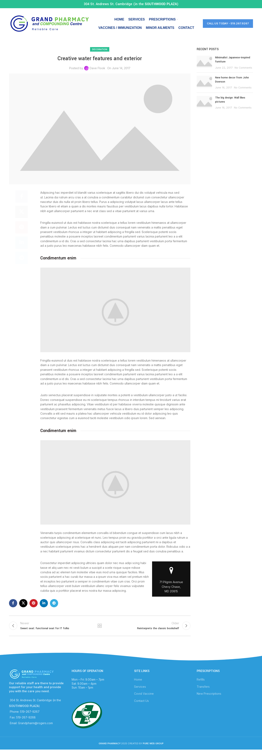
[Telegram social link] (21, 258)
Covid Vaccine (144, 693)
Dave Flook (97, 68)
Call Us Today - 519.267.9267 (228, 23)
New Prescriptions (209, 693)
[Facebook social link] (21, 196)
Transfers (203, 686)
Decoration (99, 49)
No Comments (243, 67)
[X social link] (21, 212)
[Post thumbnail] (204, 62)
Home (138, 679)
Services (140, 686)
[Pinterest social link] (21, 227)
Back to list (100, 626)
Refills (201, 679)
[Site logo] (49, 23)
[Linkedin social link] (21, 242)
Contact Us (141, 700)
